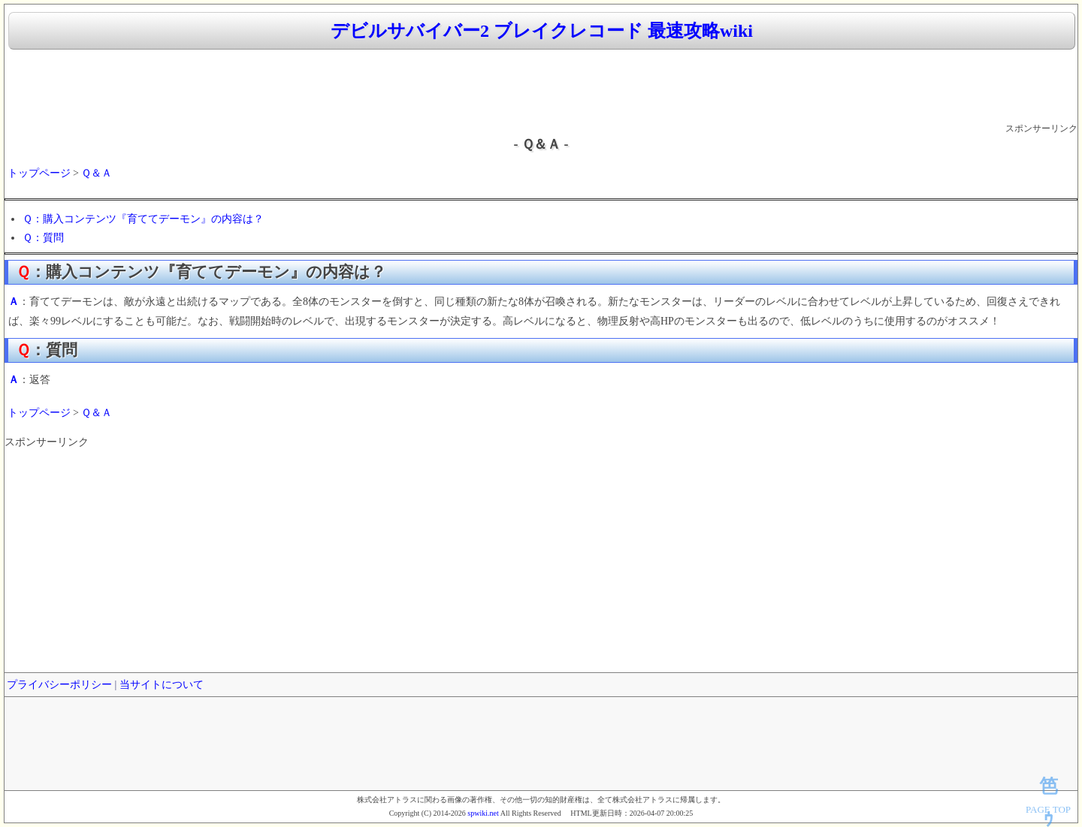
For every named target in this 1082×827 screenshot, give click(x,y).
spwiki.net (482, 813)
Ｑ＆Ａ (96, 173)
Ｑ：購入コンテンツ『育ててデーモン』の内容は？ (143, 219)
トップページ (39, 173)
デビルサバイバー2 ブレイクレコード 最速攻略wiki (542, 31)
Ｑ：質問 (43, 237)
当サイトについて (161, 684)
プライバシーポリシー (59, 684)
